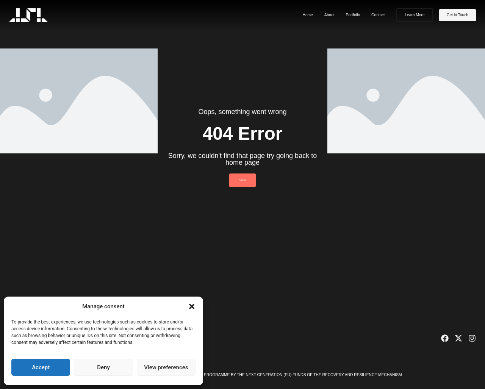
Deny (103, 367)
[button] (192, 306)
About (329, 15)
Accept (41, 367)
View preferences (166, 367)
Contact (378, 15)
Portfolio (353, 15)
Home (307, 15)
